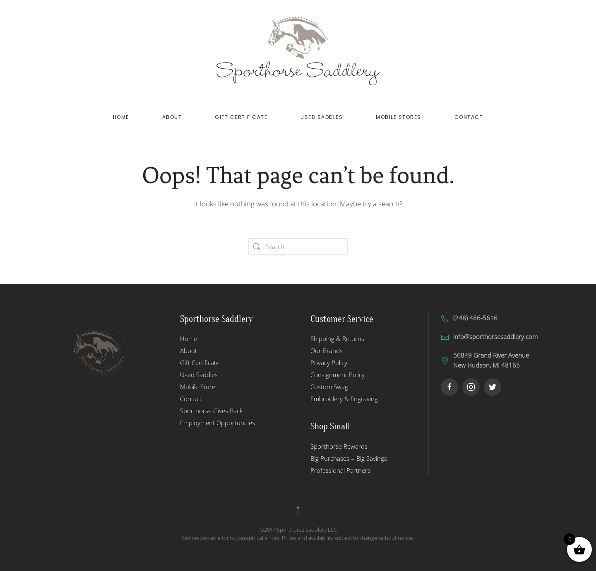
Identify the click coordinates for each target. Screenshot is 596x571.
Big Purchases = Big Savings (348, 458)
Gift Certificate (241, 117)
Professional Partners (340, 470)
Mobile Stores (398, 117)
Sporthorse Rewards (339, 446)
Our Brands (326, 350)
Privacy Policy (328, 362)
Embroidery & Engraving (344, 398)
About (172, 117)
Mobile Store (197, 386)
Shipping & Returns (337, 338)
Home (121, 117)
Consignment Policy (337, 374)
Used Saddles (321, 117)
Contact (468, 117)
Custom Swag (329, 386)
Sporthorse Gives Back (211, 410)
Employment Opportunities (217, 423)
